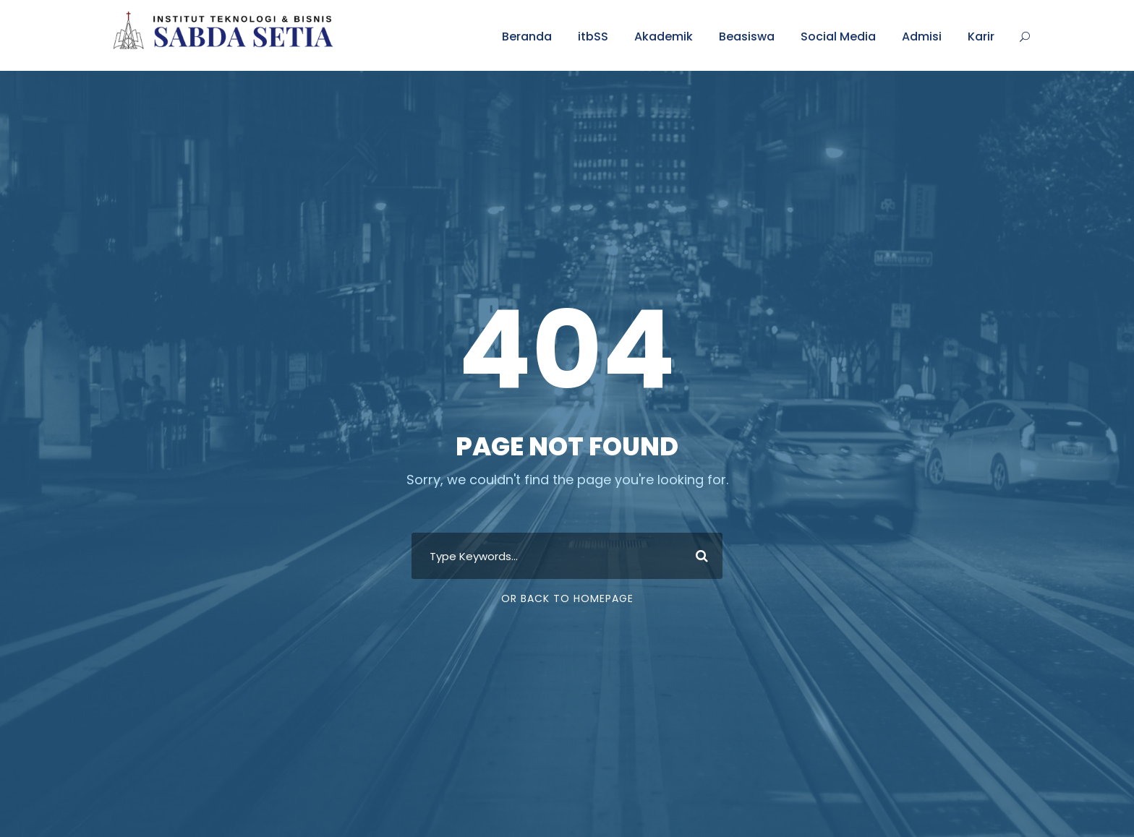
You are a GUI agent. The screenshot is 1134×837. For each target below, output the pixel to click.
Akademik (663, 36)
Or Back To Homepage (567, 598)
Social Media (838, 36)
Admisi (922, 36)
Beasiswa (747, 36)
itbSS (593, 36)
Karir (981, 36)
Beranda (527, 36)
